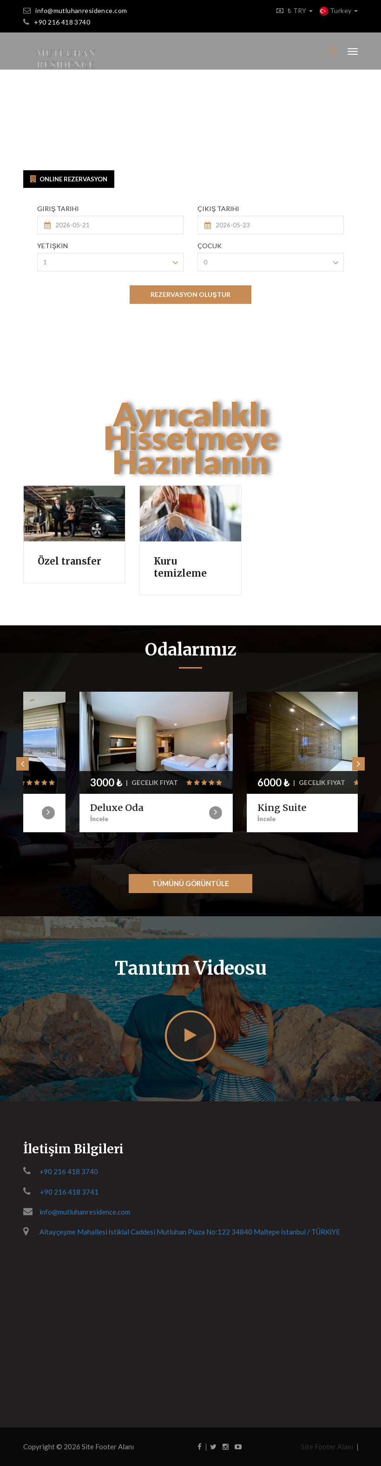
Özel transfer (69, 561)
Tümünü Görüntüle (190, 883)
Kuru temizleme (180, 567)
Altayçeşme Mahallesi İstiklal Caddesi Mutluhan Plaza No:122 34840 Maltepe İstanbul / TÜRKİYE (189, 1232)
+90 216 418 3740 (62, 22)
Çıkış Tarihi (218, 208)
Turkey (338, 10)
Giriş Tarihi (58, 208)
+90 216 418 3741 (69, 1192)
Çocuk (209, 246)
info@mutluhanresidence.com (81, 10)
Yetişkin (52, 246)
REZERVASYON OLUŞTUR (190, 294)
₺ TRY (292, 10)
